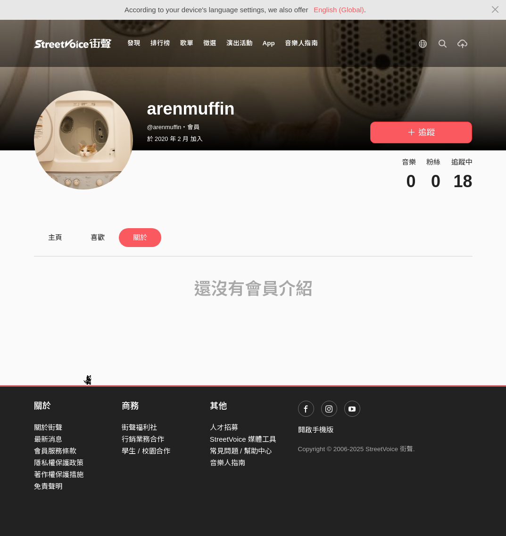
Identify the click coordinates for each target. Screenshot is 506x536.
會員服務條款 (55, 451)
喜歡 (98, 237)
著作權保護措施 (58, 474)
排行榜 (160, 43)
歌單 (186, 43)
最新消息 (48, 439)
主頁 (55, 237)
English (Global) (339, 10)
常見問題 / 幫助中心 (241, 451)
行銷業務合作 (143, 439)
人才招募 (224, 427)
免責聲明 (48, 486)
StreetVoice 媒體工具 (243, 439)
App (269, 43)
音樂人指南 (301, 43)
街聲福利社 (139, 427)
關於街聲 (48, 427)
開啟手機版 (315, 430)
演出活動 (239, 43)
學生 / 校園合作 (146, 451)
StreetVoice (73, 43)
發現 (134, 43)
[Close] (495, 10)
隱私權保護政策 (58, 463)
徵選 (209, 43)
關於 (140, 237)
